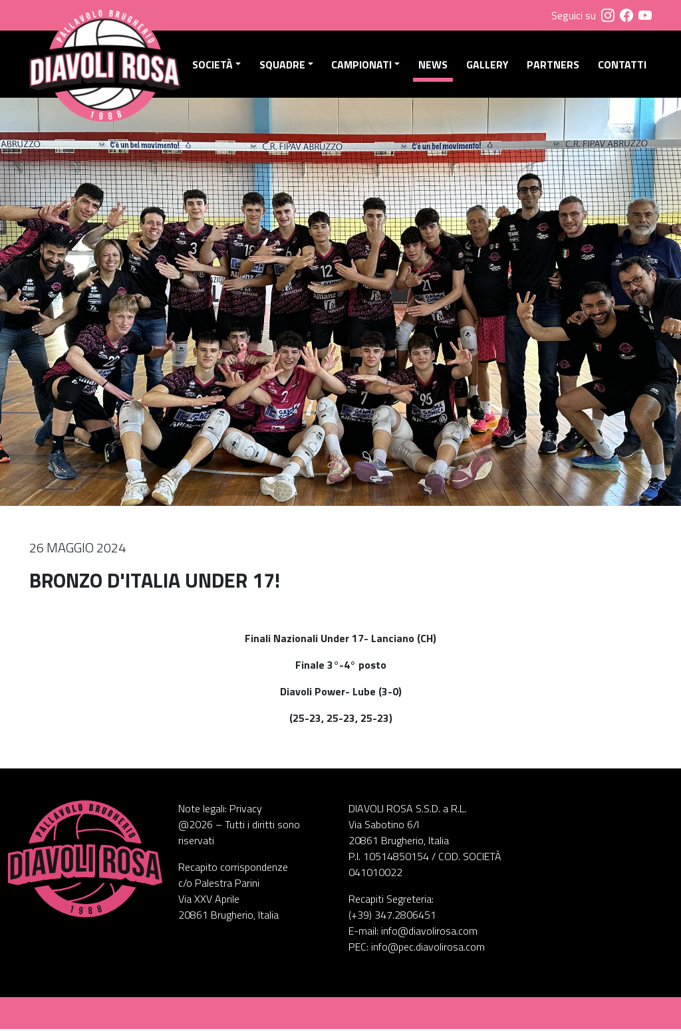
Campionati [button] (365, 67)
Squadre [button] (286, 67)
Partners (554, 67)
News (435, 67)
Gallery (489, 67)
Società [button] (217, 67)
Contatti (622, 67)
